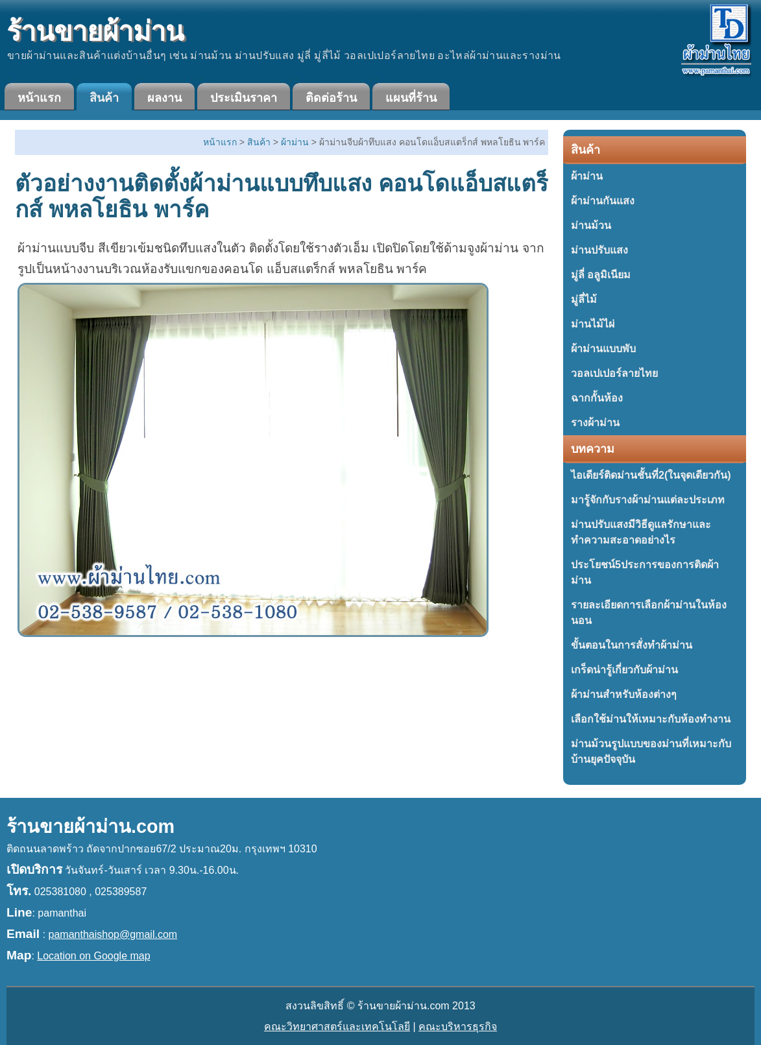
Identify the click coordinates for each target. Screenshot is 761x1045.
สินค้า (104, 97)
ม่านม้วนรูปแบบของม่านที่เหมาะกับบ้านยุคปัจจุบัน (651, 751)
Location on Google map (93, 955)
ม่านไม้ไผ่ (592, 324)
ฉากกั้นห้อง (597, 397)
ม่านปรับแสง (599, 250)
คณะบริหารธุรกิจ (457, 1026)
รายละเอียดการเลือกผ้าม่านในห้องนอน (649, 612)
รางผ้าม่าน (595, 422)
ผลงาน (164, 97)
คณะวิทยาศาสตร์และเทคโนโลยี (337, 1026)
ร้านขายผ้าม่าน (95, 31)
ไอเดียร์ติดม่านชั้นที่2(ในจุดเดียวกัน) (651, 475)
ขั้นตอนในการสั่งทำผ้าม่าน (631, 645)
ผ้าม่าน (587, 176)
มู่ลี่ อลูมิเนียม (601, 274)
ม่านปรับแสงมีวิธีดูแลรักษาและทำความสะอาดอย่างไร (641, 532)
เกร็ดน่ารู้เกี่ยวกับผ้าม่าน (624, 669)
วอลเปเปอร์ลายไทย (614, 373)
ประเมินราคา (243, 97)
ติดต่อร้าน (331, 97)
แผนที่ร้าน (411, 97)
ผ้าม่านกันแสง (602, 200)
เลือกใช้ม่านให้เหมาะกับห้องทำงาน (651, 719)
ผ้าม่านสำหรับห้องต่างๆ (624, 694)
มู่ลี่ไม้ (584, 299)
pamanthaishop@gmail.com (113, 934)
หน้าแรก (39, 97)
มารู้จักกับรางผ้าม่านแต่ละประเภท (648, 499)
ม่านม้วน (591, 225)
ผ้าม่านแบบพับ (603, 348)
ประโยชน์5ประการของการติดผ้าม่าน (645, 572)
